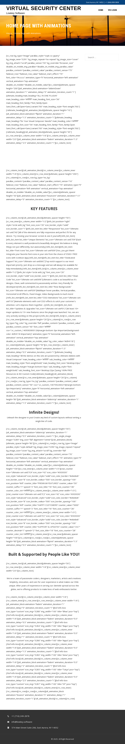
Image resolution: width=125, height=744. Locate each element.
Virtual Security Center (43, 8)
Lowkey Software (15, 13)
